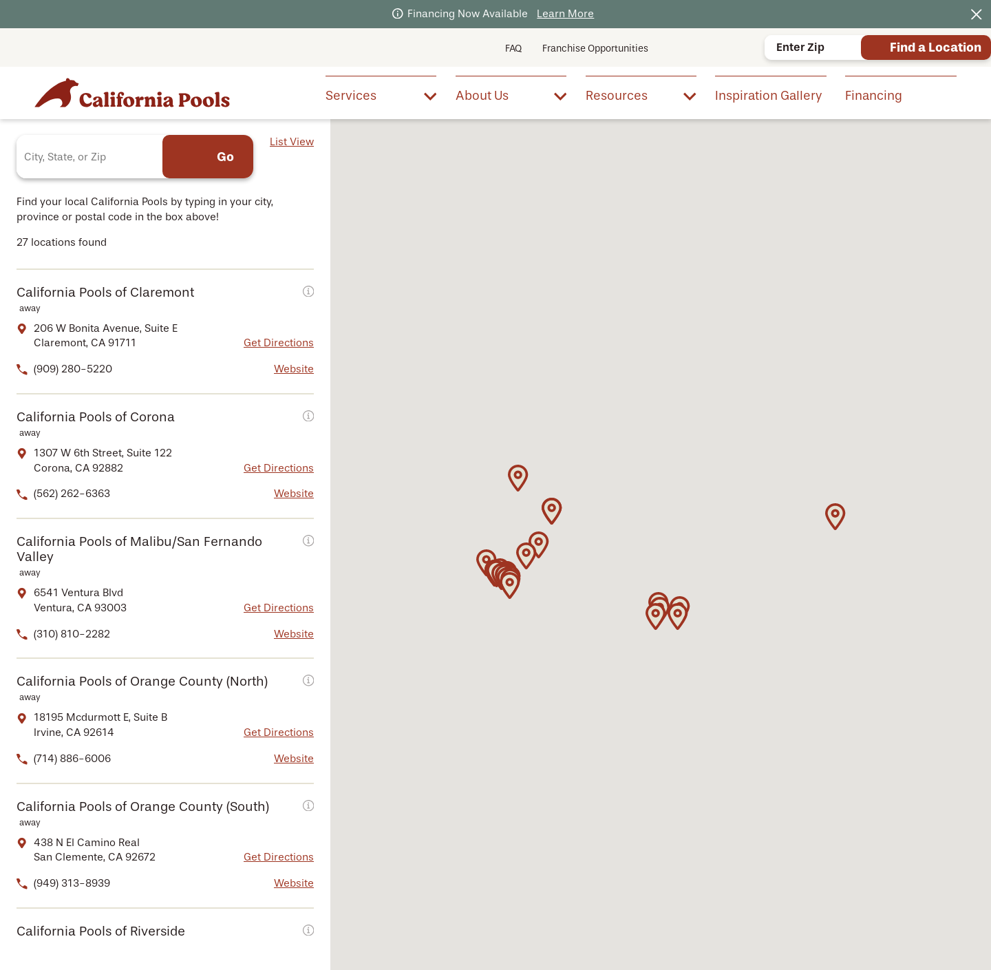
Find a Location (935, 47)
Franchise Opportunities (595, 48)
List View (292, 142)
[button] (510, 585)
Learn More (565, 14)
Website (294, 369)
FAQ (513, 48)
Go (225, 157)
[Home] (132, 92)
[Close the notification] (976, 14)
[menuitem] (381, 95)
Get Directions (279, 343)
